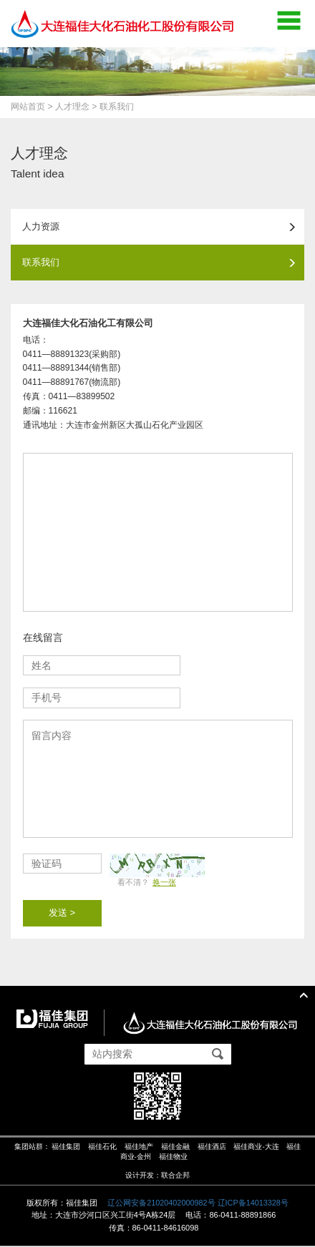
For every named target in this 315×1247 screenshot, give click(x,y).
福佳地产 (139, 1148)
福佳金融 (175, 1148)
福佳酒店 (212, 1148)
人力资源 (160, 226)
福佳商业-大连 (256, 1148)
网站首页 (28, 107)
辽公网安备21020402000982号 (161, 1203)
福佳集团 (66, 1148)
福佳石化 (102, 1148)
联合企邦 (175, 1176)
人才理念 (72, 107)
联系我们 (160, 263)
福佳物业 (173, 1158)
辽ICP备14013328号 (253, 1203)
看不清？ (147, 883)
